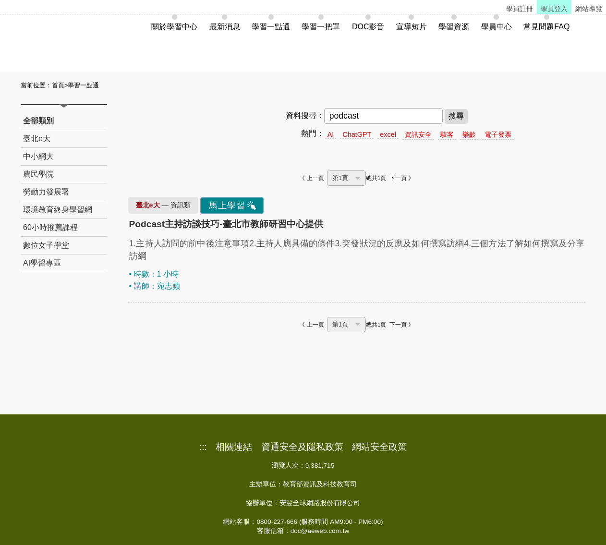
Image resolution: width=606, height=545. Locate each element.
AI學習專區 (42, 263)
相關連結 (234, 447)
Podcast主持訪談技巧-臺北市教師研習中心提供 (226, 224)
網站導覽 (588, 8)
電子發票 (498, 134)
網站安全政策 (379, 447)
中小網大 (38, 156)
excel (388, 134)
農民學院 (38, 174)
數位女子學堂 (46, 245)
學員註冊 (519, 8)
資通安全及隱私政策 (302, 447)
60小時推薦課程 (50, 227)
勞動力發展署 (46, 192)
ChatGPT (356, 134)
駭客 (447, 134)
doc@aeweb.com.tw (320, 530)
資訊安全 (418, 134)
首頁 (58, 85)
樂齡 (469, 134)
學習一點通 (83, 85)
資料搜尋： (305, 115)
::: (203, 447)
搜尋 (456, 116)
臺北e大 (36, 138)
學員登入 (554, 8)
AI (330, 134)
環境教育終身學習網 (57, 210)
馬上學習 (227, 205)
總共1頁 (376, 178)
